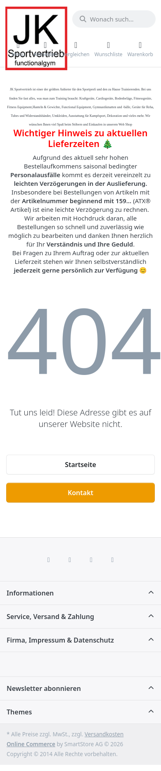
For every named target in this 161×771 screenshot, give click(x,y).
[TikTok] (91, 559)
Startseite (80, 464)
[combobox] (114, 19)
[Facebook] (49, 559)
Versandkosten (104, 734)
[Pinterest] (113, 559)
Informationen (30, 593)
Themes (19, 711)
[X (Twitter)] (70, 559)
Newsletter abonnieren (44, 688)
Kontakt (80, 492)
